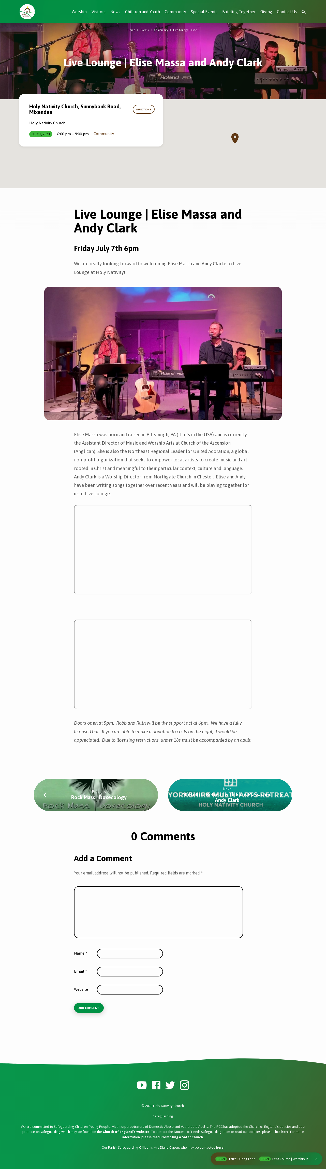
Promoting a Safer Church (181, 1137)
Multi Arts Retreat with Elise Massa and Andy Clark (227, 797)
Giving (266, 11)
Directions (142, 109)
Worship (79, 11)
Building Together (239, 11)
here (285, 1132)
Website (81, 989)
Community (175, 11)
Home (128, 30)
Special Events (204, 11)
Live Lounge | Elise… (188, 30)
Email (80, 971)
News (115, 11)
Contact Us (287, 11)
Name (80, 953)
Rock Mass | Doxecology (99, 797)
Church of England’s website (126, 1132)
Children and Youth (142, 11)
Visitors (99, 11)
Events (142, 30)
